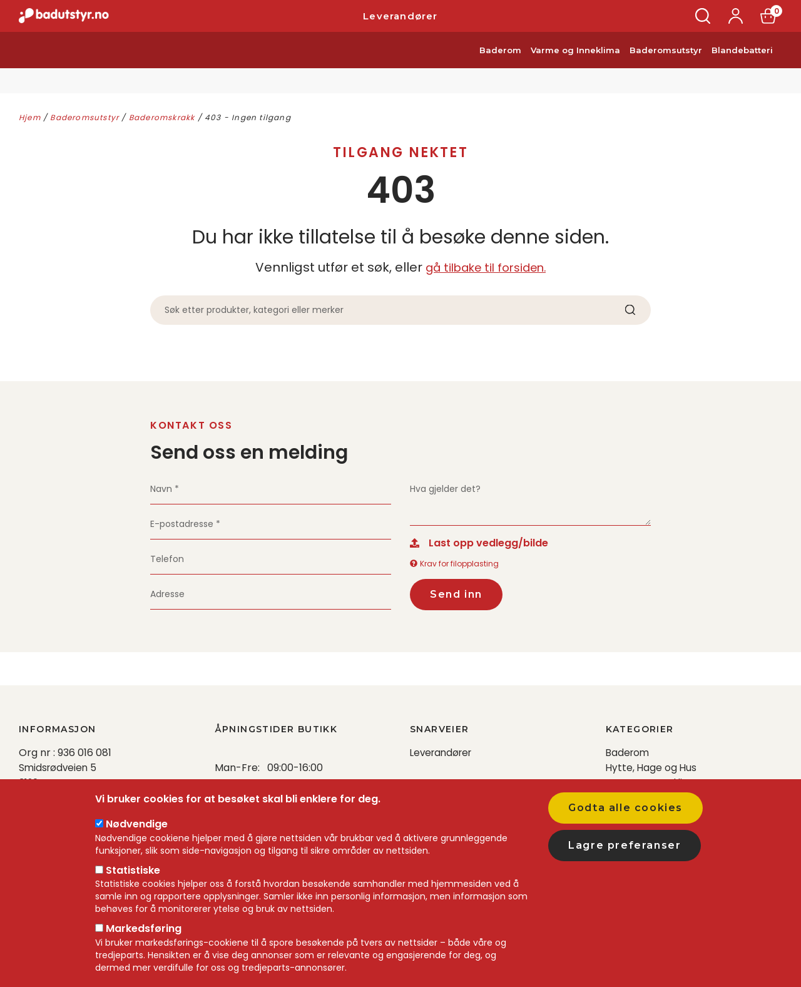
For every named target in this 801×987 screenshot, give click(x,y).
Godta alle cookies (625, 808)
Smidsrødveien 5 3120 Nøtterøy (59, 775)
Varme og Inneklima (575, 68)
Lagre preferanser (624, 845)
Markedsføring (143, 928)
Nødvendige (137, 824)
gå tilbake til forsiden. (485, 267)
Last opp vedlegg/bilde (488, 545)
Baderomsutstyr (666, 68)
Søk (703, 25)
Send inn (456, 596)
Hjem (30, 117)
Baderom (500, 68)
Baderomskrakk (162, 117)
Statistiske (133, 870)
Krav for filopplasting (454, 566)
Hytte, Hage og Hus (652, 767)
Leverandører (400, 25)
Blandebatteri (742, 68)
